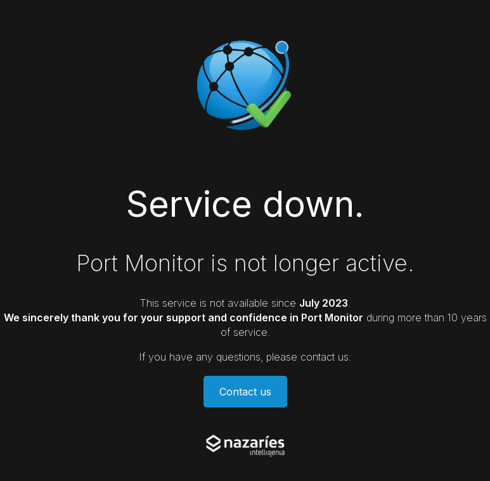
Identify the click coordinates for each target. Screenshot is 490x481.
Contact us (245, 391)
